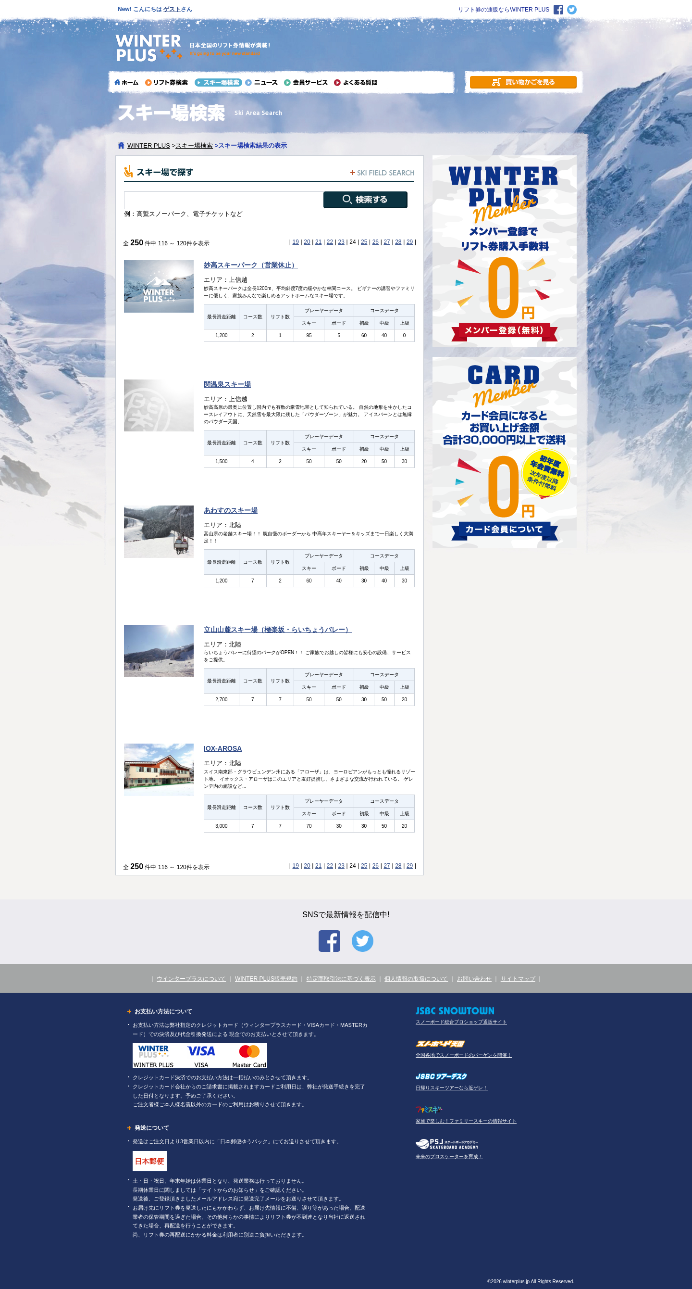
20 (307, 242)
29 (410, 242)
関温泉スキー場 (227, 384)
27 (386, 242)
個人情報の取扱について (416, 978)
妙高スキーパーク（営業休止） (251, 265)
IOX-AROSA (223, 748)
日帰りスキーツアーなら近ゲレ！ (452, 1087)
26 (375, 242)
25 (364, 242)
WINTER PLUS (148, 145)
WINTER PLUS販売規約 (266, 978)
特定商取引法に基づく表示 (341, 978)
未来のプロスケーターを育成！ (449, 1156)
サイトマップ (518, 978)
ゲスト (172, 9)
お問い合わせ (474, 978)
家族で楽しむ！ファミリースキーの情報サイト (466, 1121)
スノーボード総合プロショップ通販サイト (461, 1021)
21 (318, 242)
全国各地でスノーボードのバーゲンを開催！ (464, 1055)
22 (330, 242)
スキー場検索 (194, 145)
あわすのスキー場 (231, 510)
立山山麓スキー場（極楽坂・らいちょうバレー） (278, 629)
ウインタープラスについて (191, 978)
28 (398, 242)
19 (296, 242)
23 (341, 242)
